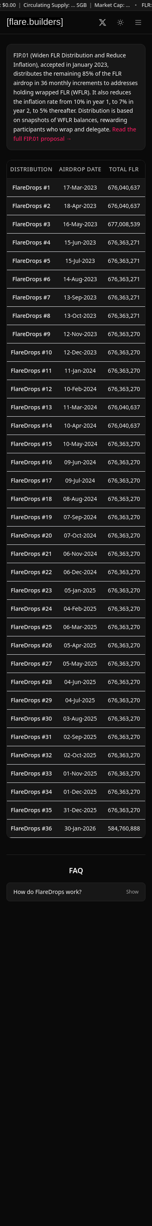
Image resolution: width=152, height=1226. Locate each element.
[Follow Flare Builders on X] (102, 22)
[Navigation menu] (138, 22)
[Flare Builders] (34, 22)
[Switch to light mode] (120, 22)
